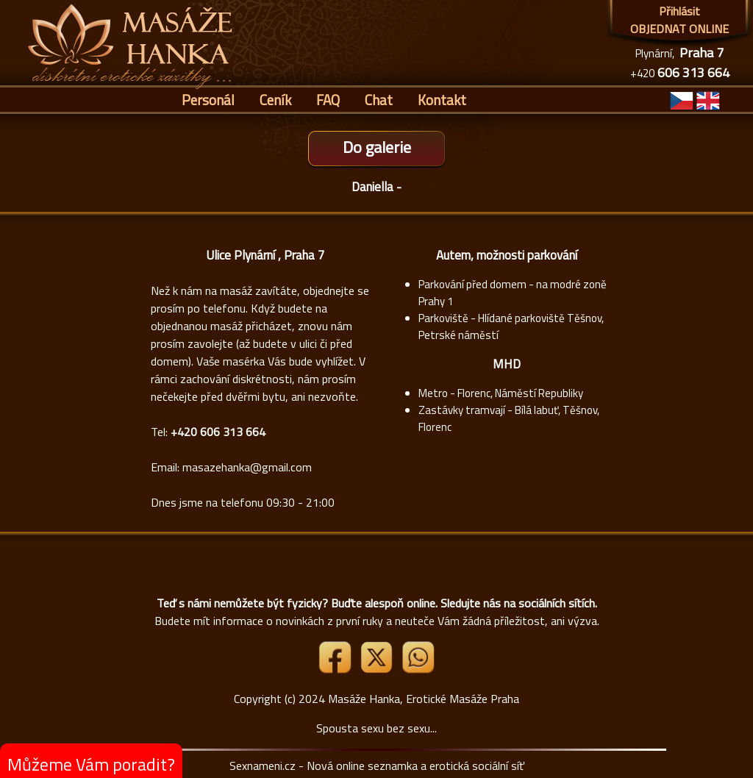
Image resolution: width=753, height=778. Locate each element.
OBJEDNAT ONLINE (679, 29)
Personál (208, 99)
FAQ (328, 99)
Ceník (275, 99)
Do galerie (377, 147)
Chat (379, 99)
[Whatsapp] (418, 669)
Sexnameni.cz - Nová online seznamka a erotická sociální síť (376, 765)
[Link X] (378, 669)
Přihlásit (679, 11)
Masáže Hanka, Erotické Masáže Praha (423, 698)
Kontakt (442, 99)
